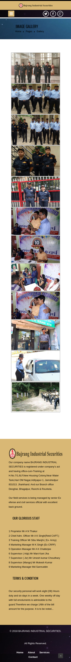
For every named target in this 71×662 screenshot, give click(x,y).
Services (44, 652)
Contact (32, 657)
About (31, 652)
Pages (29, 31)
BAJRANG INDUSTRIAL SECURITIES (39, 631)
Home (18, 31)
